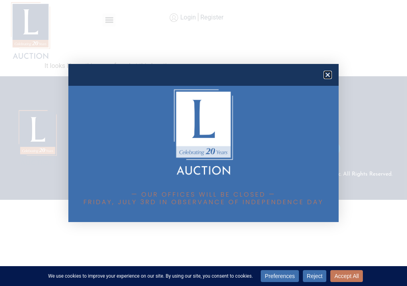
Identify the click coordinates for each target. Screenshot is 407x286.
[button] (328, 75)
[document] (203, 143)
